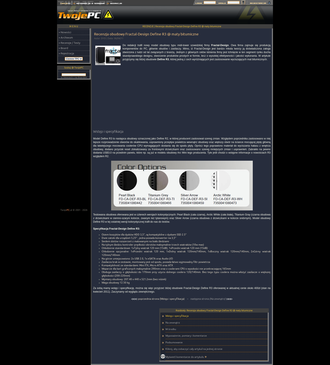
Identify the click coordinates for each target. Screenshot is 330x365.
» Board (63, 48)
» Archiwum (66, 37)
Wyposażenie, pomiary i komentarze (186, 335)
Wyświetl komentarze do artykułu (184, 357)
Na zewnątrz (172, 322)
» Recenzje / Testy (69, 42)
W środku (170, 329)
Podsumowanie (174, 342)
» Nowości (65, 32)
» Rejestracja (66, 53)
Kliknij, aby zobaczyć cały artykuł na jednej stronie (193, 349)
